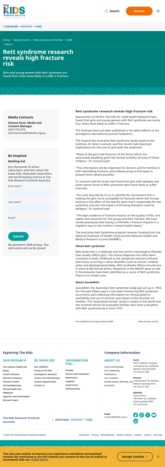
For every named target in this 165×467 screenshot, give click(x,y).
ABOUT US (112, 360)
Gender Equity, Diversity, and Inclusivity (118, 383)
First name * (15, 186)
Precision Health (11, 381)
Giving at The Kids (43, 370)
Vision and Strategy (113, 366)
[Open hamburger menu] (158, 11)
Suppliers (70, 381)
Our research (14, 360)
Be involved (44, 360)
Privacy (95, 434)
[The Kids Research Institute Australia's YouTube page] (153, 415)
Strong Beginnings (12, 385)
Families (70, 370)
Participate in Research (45, 374)
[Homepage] (14, 11)
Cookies (138, 434)
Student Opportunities (45, 381)
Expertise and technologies (16, 396)
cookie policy (39, 459)
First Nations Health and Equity (15, 368)
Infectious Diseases (12, 378)
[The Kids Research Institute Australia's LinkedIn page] (135, 421)
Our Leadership (112, 370)
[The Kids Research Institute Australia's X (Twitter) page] (147, 415)
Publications (110, 374)
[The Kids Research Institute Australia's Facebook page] (135, 415)
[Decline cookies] (158, 456)
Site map (158, 434)
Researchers (72, 377)
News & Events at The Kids (48, 39)
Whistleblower (108, 434)
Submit (18, 236)
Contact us (39, 385)
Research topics (10, 400)
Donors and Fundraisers (77, 374)
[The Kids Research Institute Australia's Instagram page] (141, 415)
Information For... (77, 362)
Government (72, 385)
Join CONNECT (41, 366)
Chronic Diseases (11, 374)
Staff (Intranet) (73, 388)
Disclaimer (84, 434)
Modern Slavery (124, 434)
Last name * (15, 202)
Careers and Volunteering (46, 378)
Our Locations (111, 378)
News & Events (21, 39)
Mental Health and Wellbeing (12, 391)
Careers (147, 434)
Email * (12, 217)
